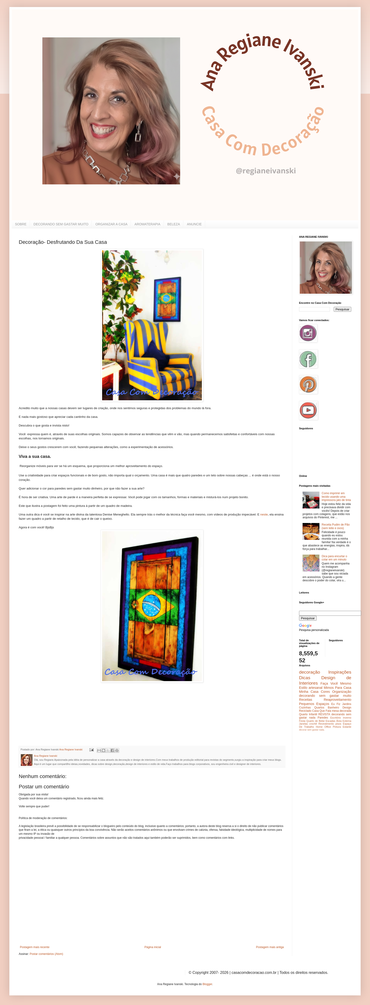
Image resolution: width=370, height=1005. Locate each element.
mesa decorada (341, 710)
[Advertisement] (54, 711)
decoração (309, 672)
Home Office (323, 726)
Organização (341, 691)
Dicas (304, 677)
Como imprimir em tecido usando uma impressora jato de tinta (336, 497)
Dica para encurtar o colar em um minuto (334, 558)
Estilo (303, 688)
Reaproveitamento (337, 699)
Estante (347, 726)
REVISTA (324, 714)
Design (347, 707)
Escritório (335, 717)
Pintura (337, 726)
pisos (338, 723)
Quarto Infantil (308, 714)
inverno (347, 717)
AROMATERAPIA (147, 224)
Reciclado (305, 710)
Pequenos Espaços (314, 704)
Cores (325, 691)
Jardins (346, 704)
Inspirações (339, 672)
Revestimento (326, 723)
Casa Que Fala (321, 710)
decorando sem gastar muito (325, 695)
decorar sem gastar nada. (312, 729)
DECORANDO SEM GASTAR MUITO (60, 224)
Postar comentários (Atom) (46, 954)
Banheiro (333, 707)
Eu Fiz (335, 704)
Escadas (330, 720)
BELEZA (173, 224)
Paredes (323, 717)
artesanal (315, 688)
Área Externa (343, 720)
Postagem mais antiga (270, 947)
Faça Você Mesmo (335, 683)
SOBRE (20, 224)
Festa (302, 720)
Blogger (207, 984)
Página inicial (152, 947)
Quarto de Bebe (315, 720)
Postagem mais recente (34, 947)
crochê (313, 723)
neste (263, 514)
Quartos (319, 707)
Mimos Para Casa (337, 688)
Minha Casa (308, 691)
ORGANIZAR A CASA (111, 224)
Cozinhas (305, 707)
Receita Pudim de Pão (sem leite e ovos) (336, 526)
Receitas (305, 699)
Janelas (303, 723)
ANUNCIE (194, 224)
